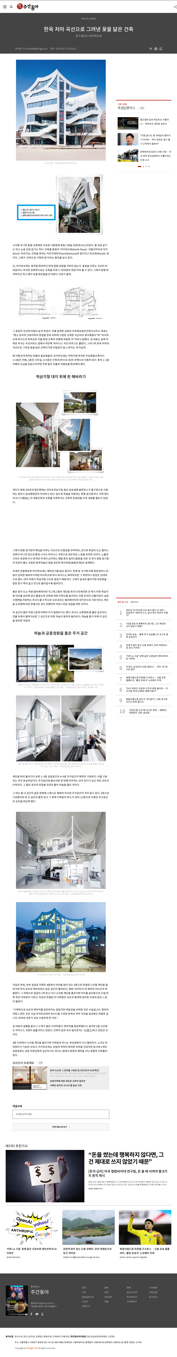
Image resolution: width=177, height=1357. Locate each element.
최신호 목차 (132, 1292)
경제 (106, 1287)
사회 (84, 1292)
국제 (106, 1292)
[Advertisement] (54, 526)
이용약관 (65, 1336)
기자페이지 (132, 1301)
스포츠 (85, 1301)
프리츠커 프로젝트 (23, 1063)
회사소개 (19, 1336)
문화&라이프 (88, 1297)
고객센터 (56, 1336)
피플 (106, 1301)
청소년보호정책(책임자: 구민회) (101, 1336)
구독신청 (153, 1292)
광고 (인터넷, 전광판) (33, 1336)
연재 (129, 1287)
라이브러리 (132, 1297)
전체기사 (86, 1306)
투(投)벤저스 (126, 108)
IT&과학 (108, 1297)
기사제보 (153, 1287)
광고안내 (153, 1297)
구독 (40, 1063)
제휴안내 (47, 1336)
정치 (84, 1287)
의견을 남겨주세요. (24, 1114)
